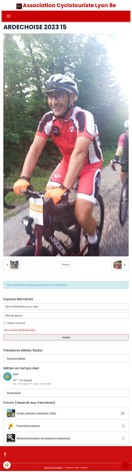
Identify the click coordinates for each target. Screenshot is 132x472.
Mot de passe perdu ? (27, 330)
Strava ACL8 (13, 392)
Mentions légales (53, 467)
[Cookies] (7, 465)
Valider (66, 337)
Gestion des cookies (77, 467)
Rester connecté (16, 322)
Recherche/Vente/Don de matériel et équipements (66, 438)
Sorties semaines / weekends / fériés (66, 413)
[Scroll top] (125, 465)
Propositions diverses (66, 425)
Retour (66, 264)
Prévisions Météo (16, 358)
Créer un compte (10, 330)
